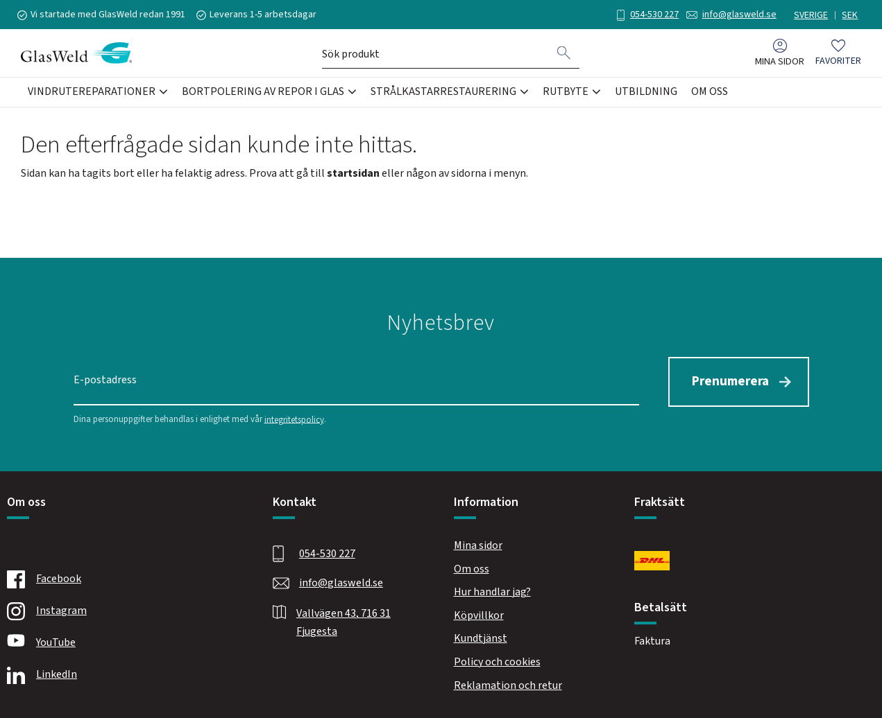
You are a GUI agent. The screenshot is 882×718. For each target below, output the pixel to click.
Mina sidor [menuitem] (779, 62)
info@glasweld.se (736, 14)
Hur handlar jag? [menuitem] (492, 590)
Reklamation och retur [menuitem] (508, 684)
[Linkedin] (124, 674)
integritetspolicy (294, 418)
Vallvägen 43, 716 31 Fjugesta (343, 621)
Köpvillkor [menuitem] (479, 614)
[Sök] (564, 54)
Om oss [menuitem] (709, 92)
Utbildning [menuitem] (646, 92)
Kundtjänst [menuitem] (480, 637)
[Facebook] (124, 578)
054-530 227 (651, 14)
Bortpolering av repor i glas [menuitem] (263, 92)
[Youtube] (124, 642)
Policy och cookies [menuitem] (497, 660)
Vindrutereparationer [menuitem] (91, 92)
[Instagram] (124, 610)
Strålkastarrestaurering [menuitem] (443, 92)
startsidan (353, 173)
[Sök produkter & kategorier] (435, 54)
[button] (838, 54)
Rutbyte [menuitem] (565, 92)
